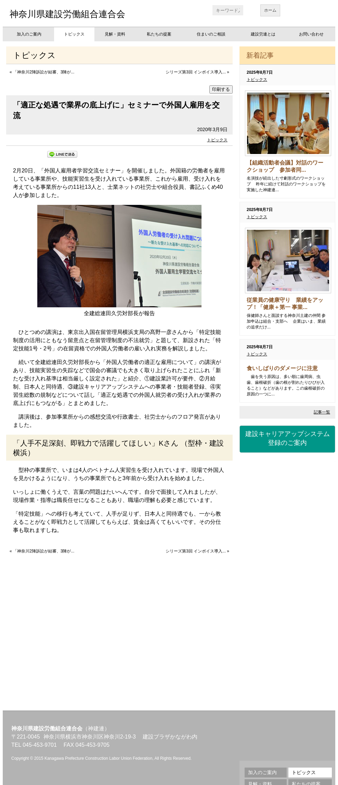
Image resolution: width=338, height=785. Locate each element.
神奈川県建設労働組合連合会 (67, 14)
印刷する (221, 89)
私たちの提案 (159, 34)
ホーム (270, 10)
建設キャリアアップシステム (287, 438)
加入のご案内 (29, 34)
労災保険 (287, 511)
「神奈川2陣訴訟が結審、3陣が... (43, 72)
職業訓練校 (287, 586)
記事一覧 (322, 412)
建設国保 (287, 473)
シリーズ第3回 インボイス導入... (196, 72)
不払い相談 (287, 661)
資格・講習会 (287, 548)
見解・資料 (115, 34)
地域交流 (287, 623)
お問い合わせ (311, 34)
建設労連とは (263, 34)
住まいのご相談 (211, 34)
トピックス (74, 34)
